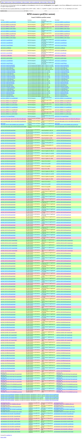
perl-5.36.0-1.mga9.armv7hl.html (7, 83)
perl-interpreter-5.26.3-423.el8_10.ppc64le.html (10, 416)
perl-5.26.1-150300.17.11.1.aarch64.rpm (63, 107)
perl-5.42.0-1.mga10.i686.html (7, 68)
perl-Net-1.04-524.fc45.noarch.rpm (63, 130)
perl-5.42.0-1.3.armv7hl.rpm (61, 45)
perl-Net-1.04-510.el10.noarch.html (8, 299)
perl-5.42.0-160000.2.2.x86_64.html (8, 37)
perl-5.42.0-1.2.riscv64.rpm (60, 53)
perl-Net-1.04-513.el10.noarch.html (8, 217)
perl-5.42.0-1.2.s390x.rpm (60, 55)
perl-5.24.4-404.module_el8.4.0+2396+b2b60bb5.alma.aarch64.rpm (66, 124)
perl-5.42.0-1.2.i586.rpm (60, 47)
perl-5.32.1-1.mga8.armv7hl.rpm (61, 93)
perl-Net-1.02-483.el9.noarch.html (8, 322)
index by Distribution (16, 2)
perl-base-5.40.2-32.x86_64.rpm (51, 398)
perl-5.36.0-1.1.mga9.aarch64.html (8, 76)
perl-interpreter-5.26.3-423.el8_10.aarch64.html (10, 413)
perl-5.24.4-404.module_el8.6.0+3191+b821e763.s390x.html (13, 118)
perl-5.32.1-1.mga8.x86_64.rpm (61, 96)
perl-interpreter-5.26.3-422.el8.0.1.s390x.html (10, 429)
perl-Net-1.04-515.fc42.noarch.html (8, 181)
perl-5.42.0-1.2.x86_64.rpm (60, 58)
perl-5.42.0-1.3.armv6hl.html (7, 42)
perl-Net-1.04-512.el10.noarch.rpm (63, 253)
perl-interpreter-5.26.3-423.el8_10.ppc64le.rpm (63, 416)
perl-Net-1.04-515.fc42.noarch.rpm (63, 181)
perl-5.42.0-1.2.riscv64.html (6, 53)
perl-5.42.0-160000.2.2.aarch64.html (8, 31)
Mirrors (49, 2)
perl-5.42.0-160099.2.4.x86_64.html (8, 28)
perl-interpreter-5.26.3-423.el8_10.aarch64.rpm (63, 413)
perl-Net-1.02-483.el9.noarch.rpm (63, 322)
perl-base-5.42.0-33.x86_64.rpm (51, 396)
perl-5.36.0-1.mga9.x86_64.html (7, 86)
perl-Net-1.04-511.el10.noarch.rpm (63, 276)
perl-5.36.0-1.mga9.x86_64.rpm (61, 86)
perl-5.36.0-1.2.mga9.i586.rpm (61, 73)
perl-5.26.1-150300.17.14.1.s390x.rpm (63, 102)
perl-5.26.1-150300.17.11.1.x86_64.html (9, 113)
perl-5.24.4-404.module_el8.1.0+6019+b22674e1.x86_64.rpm (67, 126)
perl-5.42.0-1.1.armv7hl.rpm (61, 63)
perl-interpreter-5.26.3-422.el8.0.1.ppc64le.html (10, 426)
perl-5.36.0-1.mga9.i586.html (7, 84)
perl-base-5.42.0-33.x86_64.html (7, 396)
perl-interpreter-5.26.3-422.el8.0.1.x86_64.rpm (63, 431)
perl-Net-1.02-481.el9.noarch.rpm (63, 342)
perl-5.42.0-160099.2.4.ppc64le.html (8, 24)
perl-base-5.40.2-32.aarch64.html (7, 397)
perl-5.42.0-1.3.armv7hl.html (7, 45)
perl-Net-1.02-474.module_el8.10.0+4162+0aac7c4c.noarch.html (11, 373)
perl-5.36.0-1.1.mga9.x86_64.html (8, 80)
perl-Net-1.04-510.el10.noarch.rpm (63, 299)
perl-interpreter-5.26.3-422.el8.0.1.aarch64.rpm (63, 423)
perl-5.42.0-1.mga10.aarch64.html (8, 65)
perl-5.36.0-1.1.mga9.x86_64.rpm (62, 80)
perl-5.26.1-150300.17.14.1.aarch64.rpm (63, 98)
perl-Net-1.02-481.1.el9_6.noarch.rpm (64, 332)
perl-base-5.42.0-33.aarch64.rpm (52, 394)
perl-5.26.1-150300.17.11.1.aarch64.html (9, 107)
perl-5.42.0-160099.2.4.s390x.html (8, 26)
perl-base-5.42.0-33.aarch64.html (7, 394)
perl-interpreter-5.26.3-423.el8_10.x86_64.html (10, 421)
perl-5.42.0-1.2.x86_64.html (6, 58)
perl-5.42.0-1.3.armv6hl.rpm (61, 42)
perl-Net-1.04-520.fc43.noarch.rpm (63, 161)
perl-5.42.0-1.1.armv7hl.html (7, 63)
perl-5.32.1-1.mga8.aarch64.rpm (61, 91)
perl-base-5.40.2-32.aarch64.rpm (52, 397)
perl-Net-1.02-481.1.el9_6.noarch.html (9, 332)
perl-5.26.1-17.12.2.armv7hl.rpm (61, 116)
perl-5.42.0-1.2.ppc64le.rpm (60, 50)
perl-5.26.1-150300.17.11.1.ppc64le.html (9, 109)
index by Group (8, 2)
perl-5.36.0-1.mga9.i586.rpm (61, 84)
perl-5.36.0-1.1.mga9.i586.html (7, 79)
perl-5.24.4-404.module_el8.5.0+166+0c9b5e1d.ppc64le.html (13, 121)
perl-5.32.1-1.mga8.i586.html (7, 94)
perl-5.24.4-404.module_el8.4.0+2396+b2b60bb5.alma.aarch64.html (12, 124)
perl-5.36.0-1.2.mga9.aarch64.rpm (62, 70)
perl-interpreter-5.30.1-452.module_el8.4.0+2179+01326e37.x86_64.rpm (64, 411)
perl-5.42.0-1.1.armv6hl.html (7, 60)
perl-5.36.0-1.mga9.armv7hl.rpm (61, 83)
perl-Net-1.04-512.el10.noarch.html (8, 253)
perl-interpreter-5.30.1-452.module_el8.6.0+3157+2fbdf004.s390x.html (11, 403)
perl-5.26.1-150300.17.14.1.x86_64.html (9, 104)
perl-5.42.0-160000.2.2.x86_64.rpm (62, 37)
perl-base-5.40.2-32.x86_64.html (7, 398)
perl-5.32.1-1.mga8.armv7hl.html (7, 93)
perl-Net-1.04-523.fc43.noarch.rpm (63, 150)
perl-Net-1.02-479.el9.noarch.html (8, 363)
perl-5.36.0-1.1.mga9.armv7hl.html (8, 77)
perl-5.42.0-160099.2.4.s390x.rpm (62, 26)
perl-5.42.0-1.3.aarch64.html (6, 40)
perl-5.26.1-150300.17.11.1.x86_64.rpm (63, 113)
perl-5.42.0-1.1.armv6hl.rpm (61, 60)
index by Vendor (25, 2)
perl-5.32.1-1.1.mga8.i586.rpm (61, 89)
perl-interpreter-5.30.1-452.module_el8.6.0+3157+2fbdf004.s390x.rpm (64, 403)
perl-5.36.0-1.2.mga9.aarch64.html (8, 70)
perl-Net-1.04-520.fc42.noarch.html (8, 171)
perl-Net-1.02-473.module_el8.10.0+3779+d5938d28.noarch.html (11, 384)
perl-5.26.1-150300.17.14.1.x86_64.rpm (63, 104)
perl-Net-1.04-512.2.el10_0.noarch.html (9, 240)
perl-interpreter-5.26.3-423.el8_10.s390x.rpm (63, 418)
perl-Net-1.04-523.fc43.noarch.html (8, 150)
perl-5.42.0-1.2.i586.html (6, 47)
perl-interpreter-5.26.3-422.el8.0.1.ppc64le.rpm (63, 426)
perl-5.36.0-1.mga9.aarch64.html (7, 82)
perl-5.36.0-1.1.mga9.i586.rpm (61, 79)
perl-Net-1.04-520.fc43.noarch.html (8, 161)
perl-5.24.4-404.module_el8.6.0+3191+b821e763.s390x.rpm (67, 118)
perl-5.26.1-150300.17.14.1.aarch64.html (9, 98)
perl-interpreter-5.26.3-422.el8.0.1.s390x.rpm (63, 429)
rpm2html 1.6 (9, 435)
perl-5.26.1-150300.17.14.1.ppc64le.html (9, 100)
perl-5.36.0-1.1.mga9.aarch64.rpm (62, 76)
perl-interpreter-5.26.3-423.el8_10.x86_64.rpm (63, 421)
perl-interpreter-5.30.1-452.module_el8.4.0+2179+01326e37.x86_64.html (11, 411)
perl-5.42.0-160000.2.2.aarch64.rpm (62, 31)
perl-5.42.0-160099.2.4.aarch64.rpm (62, 22)
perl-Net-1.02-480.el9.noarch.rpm (63, 352)
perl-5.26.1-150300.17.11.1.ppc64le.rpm (63, 109)
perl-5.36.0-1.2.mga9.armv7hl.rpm (62, 72)
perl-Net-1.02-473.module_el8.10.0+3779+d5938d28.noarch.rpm (66, 384)
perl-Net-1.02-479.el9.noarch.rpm (63, 363)
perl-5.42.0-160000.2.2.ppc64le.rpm (62, 33)
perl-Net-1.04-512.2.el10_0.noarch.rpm (64, 240)
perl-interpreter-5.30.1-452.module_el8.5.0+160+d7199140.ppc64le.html (11, 406)
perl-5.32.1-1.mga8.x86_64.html (7, 96)
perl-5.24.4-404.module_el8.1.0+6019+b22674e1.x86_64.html (13, 126)
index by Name (43, 2)
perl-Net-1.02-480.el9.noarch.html (8, 352)
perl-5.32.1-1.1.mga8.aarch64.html (8, 87)
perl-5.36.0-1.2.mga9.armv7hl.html (8, 72)
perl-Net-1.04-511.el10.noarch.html (8, 276)
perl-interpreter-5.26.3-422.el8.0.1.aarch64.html (10, 423)
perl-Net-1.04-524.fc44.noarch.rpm (63, 140)
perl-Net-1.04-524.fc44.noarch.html (8, 140)
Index (3, 2)
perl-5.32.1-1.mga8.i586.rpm (61, 94)
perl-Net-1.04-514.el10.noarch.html (8, 191)
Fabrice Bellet (3, 437)
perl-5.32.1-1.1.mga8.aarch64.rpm (62, 87)
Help (53, 2)
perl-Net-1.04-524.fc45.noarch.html (8, 130)
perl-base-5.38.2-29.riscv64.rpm (51, 400)
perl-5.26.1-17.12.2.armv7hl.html (7, 116)
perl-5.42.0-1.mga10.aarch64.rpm (62, 65)
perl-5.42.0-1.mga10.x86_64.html (8, 69)
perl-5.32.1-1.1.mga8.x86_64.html (8, 90)
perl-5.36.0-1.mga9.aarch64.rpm (61, 82)
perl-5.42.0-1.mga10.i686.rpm (61, 68)
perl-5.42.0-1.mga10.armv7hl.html (8, 66)
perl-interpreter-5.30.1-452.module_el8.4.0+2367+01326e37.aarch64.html (11, 408)
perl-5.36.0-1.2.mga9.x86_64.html (8, 75)
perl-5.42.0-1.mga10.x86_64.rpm (62, 69)
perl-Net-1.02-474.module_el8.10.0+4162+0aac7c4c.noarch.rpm (66, 373)
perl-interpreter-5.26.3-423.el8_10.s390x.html (10, 418)
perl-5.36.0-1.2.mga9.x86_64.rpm (62, 75)
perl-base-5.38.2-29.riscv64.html (7, 400)
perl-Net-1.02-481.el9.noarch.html (8, 342)
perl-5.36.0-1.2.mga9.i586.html (7, 73)
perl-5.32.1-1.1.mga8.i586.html (7, 89)
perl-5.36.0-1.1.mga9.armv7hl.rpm (62, 77)
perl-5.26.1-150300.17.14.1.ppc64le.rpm (63, 100)
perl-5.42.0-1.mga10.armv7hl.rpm (62, 66)
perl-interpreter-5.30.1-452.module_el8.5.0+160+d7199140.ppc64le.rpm (64, 406)
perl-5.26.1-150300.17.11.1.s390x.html (9, 111)
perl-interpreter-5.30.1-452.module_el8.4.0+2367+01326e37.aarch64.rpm (64, 408)
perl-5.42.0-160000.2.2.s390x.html (8, 35)
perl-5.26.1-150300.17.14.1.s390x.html (9, 102)
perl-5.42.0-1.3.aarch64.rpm (60, 40)
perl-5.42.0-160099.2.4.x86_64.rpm (62, 28)
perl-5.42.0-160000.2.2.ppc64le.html (8, 33)
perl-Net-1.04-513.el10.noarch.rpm (63, 217)
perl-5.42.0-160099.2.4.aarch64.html (8, 22)
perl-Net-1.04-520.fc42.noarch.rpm (63, 171)
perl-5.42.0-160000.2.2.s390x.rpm (62, 35)
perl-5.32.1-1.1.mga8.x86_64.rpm (62, 90)
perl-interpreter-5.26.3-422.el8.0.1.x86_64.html (10, 431)
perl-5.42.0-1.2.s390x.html (6, 55)
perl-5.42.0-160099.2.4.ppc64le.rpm (62, 24)
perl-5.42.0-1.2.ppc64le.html (6, 50)
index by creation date (34, 2)
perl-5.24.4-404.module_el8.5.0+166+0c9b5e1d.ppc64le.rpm (67, 121)
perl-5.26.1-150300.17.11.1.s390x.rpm (63, 111)
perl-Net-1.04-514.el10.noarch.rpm (63, 191)
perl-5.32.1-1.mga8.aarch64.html (7, 91)
